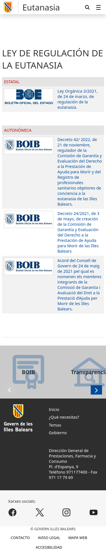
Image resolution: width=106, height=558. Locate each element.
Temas (55, 425)
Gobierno (58, 432)
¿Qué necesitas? (64, 417)
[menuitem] (98, 7)
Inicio (54, 409)
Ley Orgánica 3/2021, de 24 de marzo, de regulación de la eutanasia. (77, 99)
